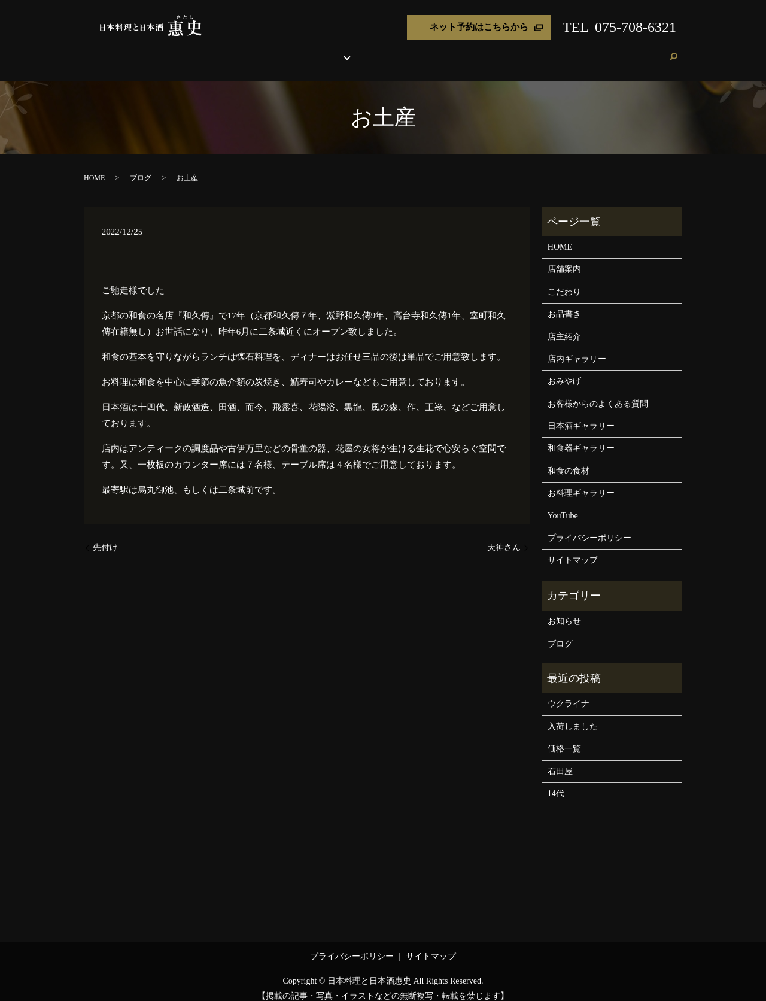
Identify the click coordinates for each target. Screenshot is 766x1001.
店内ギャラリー (577, 347)
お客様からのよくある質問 (598, 392)
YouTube (563, 504)
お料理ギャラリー (581, 481)
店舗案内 (255, 50)
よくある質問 (529, 50)
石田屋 (560, 760)
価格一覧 (564, 737)
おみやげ (482, 50)
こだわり (293, 50)
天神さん (504, 536)
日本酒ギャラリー (581, 414)
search (673, 51)
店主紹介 (444, 50)
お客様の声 (580, 50)
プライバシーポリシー (589, 526)
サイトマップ (573, 548)
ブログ (618, 50)
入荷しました (573, 715)
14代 (556, 782)
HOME (220, 50)
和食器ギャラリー (581, 436)
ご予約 (649, 50)
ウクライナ (568, 692)
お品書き (331, 50)
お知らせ (564, 609)
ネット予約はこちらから (479, 27)
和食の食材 (568, 459)
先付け (105, 536)
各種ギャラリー (383, 50)
